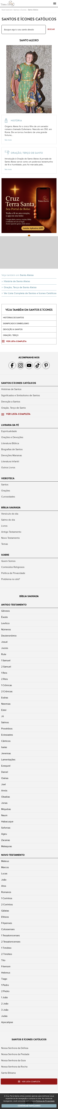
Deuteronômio (9, 635)
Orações (5, 490)
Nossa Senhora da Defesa (14, 1048)
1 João (4, 997)
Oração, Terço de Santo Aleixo (20, 287)
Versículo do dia (9, 513)
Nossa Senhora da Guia (13, 1060)
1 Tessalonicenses (10, 935)
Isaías (4, 747)
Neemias (5, 703)
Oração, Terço (10, 335)
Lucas (4, 873)
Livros (4, 525)
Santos (4, 484)
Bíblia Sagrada (10, 507)
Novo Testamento (10, 537)
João (3, 879)
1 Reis (4, 672)
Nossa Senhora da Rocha (14, 1066)
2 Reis (4, 679)
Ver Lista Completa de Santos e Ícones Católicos (30, 293)
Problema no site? (10, 579)
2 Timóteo (6, 954)
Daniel (4, 772)
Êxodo (4, 617)
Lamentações (8, 759)
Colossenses (8, 929)
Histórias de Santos (13, 317)
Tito (3, 960)
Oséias (4, 778)
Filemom (5, 966)
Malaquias (6, 846)
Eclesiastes (7, 734)
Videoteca (7, 478)
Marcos (5, 867)
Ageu (4, 833)
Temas (4, 544)
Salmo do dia (8, 519)
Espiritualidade (9, 431)
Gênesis (5, 610)
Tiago (4, 978)
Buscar (51, 29)
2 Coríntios (7, 904)
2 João (4, 1003)
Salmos (5, 722)
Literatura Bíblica (10, 443)
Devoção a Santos (10, 401)
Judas (4, 1016)
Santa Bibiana (8, 1072)
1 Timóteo (6, 947)
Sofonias (5, 827)
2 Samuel (6, 666)
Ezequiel (5, 765)
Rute (3, 654)
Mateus (5, 861)
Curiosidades (8, 496)
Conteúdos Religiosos (12, 567)
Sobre (5, 554)
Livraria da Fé (10, 425)
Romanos (6, 892)
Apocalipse (7, 1022)
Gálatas (5, 910)
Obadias (5, 796)
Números (6, 629)
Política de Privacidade (13, 573)
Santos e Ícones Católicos (18, 383)
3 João (4, 1009)
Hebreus (5, 972)
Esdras (4, 697)
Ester (4, 710)
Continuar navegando (29, 1105)
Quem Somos (8, 561)
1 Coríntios (6, 898)
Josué (4, 641)
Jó (2, 716)
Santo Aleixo (33, 10)
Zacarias (5, 840)
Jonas (4, 803)
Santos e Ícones (20, 10)
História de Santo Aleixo (17, 281)
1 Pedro (5, 985)
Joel (3, 784)
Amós (4, 790)
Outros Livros (8, 467)
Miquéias (6, 809)
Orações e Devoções (12, 437)
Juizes (4, 648)
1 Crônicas (6, 685)
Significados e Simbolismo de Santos (20, 395)
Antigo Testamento (11, 531)
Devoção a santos (13, 329)
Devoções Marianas (11, 455)
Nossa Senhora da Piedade (15, 1054)
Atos (3, 885)
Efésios (5, 916)
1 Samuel (5, 660)
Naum (4, 815)
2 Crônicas (6, 691)
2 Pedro (5, 991)
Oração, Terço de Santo (13, 407)
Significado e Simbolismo (16, 323)
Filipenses (6, 923)
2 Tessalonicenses (10, 941)
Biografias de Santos (12, 449)
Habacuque (7, 821)
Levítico (5, 623)
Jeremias (6, 753)
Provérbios (6, 728)
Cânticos (5, 741)
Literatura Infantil (10, 461)
